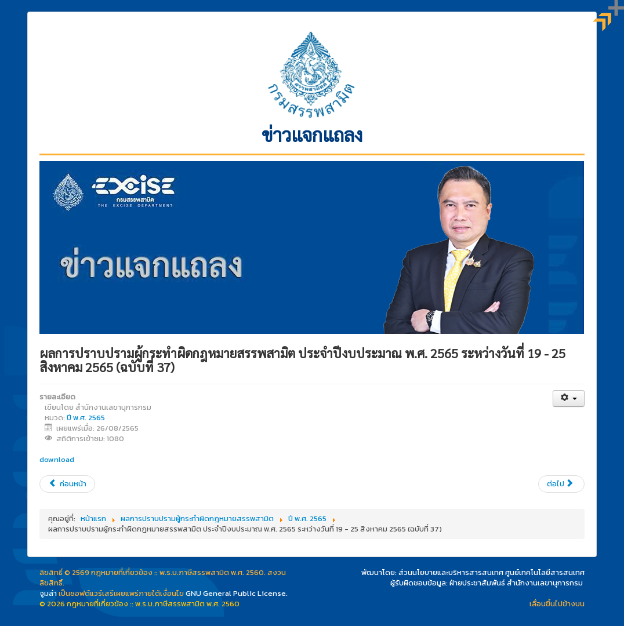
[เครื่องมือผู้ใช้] (569, 398)
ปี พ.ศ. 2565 (86, 417)
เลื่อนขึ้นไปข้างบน (557, 603)
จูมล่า (48, 593)
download (56, 459)
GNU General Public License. (237, 593)
